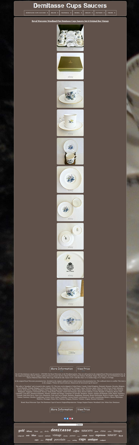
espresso (100, 435)
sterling (74, 440)
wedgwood (21, 436)
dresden (66, 436)
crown (68, 440)
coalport (103, 440)
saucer (112, 435)
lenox (78, 436)
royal (49, 439)
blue (34, 435)
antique (93, 439)
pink (41, 431)
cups (82, 439)
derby (47, 431)
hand (91, 436)
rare (36, 440)
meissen (47, 436)
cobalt (84, 435)
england (40, 436)
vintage (57, 435)
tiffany (29, 431)
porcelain (59, 439)
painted (72, 436)
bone (36, 431)
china (103, 431)
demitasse (61, 430)
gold (21, 430)
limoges (118, 430)
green (96, 431)
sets (28, 435)
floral (121, 436)
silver (42, 440)
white (109, 431)
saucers (87, 430)
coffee (76, 431)
